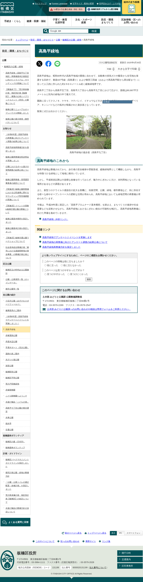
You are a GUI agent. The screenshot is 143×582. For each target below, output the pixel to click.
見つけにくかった (79, 274)
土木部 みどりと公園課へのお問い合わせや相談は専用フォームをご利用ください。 (89, 309)
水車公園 (9, 417)
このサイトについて (45, 541)
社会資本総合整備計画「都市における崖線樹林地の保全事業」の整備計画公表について (17, 252)
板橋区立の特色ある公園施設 (17, 271)
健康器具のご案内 (13, 310)
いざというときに (69, 9)
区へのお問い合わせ (69, 541)
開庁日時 (126, 553)
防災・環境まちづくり (107, 21)
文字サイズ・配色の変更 (83, 3)
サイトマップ (41, 3)
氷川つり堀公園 (12, 360)
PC (120, 533)
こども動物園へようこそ (16, 396)
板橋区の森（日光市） (15, 442)
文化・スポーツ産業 (83, 21)
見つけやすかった (56, 274)
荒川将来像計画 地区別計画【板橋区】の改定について (17, 498)
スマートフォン (133, 533)
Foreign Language (59, 3)
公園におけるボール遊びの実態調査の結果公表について (17, 170)
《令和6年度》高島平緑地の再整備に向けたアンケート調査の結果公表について (17, 138)
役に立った (52, 265)
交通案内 (126, 559)
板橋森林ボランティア (15, 447)
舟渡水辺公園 (11, 341)
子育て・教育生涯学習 (60, 21)
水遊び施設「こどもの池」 (17, 402)
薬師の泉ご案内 (12, 354)
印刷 (109, 69)
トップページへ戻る (96, 533)
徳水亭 (8, 423)
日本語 (106, 102)
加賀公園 (9, 366)
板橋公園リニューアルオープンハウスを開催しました (17, 111)
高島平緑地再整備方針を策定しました (61, 247)
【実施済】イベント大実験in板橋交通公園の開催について (17, 209)
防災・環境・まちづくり (42, 40)
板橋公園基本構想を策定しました (17, 220)
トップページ (22, 40)
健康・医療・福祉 (36, 21)
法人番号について (98, 567)
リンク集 (106, 541)
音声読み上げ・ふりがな (110, 3)
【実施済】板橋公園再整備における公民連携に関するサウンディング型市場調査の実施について (17, 194)
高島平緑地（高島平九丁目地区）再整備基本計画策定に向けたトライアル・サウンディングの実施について (17, 78)
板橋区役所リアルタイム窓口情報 (104, 9)
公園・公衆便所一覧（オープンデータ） (17, 281)
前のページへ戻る (73, 533)
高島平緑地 (55, 219)
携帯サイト (91, 541)
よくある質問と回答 (18, 522)
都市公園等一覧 (12, 289)
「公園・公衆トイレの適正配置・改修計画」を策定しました (17, 485)
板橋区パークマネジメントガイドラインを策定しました (17, 463)
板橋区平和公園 (12, 378)
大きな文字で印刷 (127, 69)
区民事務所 (127, 565)
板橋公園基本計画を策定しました (17, 230)
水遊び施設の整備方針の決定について (17, 510)
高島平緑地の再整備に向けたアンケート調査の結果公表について (75, 242)
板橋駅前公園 (11, 372)
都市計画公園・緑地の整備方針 (17, 474)
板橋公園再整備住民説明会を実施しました (17, 159)
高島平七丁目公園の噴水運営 (17, 410)
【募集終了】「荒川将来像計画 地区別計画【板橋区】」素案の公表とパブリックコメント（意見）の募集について (17, 96)
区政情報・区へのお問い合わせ (130, 21)
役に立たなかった (72, 265)
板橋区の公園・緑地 (71, 40)
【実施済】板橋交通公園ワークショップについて (17, 239)
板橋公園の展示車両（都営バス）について (17, 121)
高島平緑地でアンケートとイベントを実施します (67, 237)
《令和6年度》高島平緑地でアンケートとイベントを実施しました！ (17, 320)
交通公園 (9, 430)
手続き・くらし (12, 21)
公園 (58, 40)
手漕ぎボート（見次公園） (17, 347)
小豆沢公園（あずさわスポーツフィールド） (17, 302)
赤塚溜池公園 (11, 335)
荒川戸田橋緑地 (12, 384)
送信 (89, 279)
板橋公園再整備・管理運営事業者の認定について (17, 181)
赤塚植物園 (10, 390)
